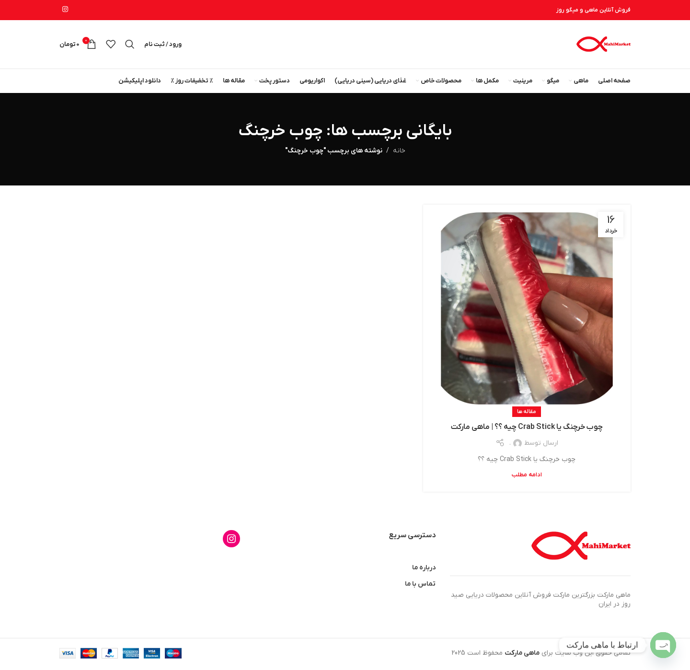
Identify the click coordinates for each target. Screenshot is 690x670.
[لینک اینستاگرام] (65, 10)
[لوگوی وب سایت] (603, 44)
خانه (399, 152)
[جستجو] (129, 45)
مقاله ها (526, 413)
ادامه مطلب (527, 476)
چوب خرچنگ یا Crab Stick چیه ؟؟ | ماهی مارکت (527, 429)
